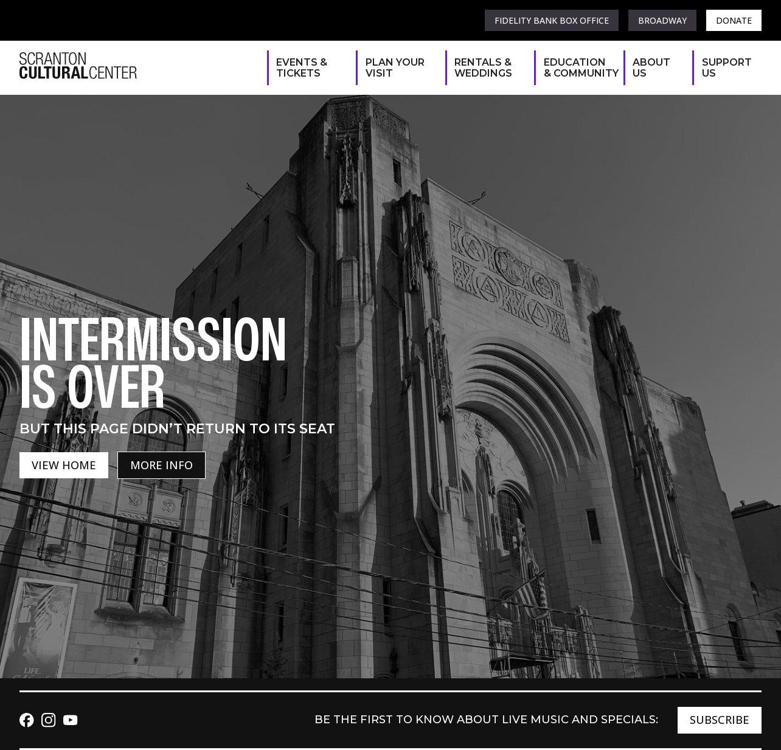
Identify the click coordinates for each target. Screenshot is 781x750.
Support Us (725, 68)
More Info (161, 465)
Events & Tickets (301, 68)
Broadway (662, 20)
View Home (64, 465)
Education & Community (577, 68)
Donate (734, 20)
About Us (651, 68)
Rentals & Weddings (483, 68)
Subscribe (719, 719)
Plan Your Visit (395, 68)
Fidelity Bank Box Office (552, 20)
